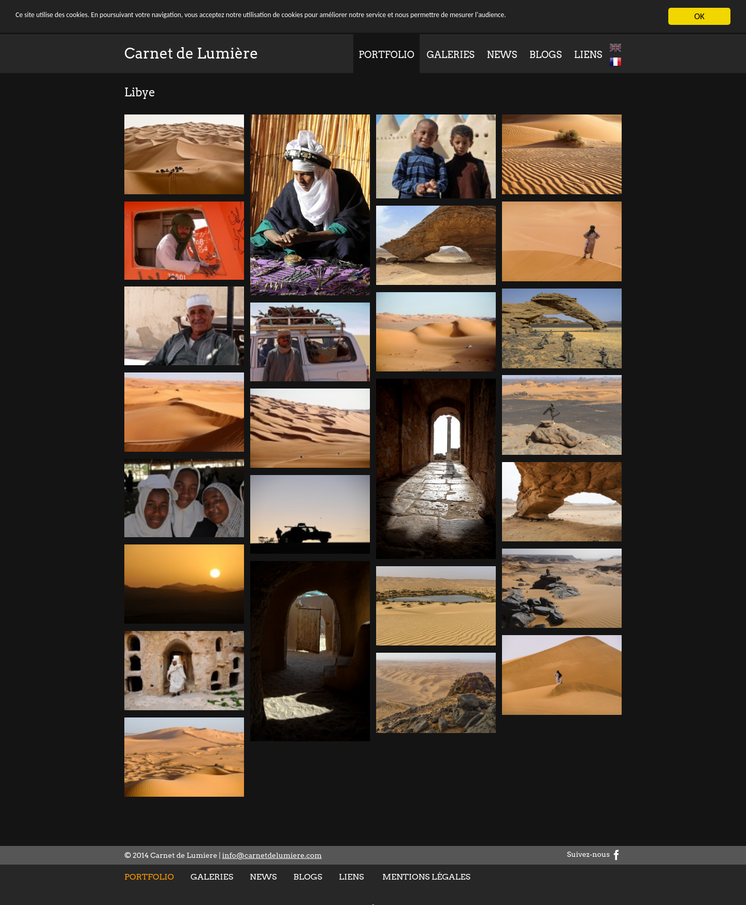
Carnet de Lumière (191, 53)
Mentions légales (426, 877)
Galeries (450, 54)
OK (699, 16)
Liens (588, 54)
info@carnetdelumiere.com (272, 855)
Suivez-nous (594, 854)
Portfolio (386, 54)
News (502, 54)
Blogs (545, 54)
